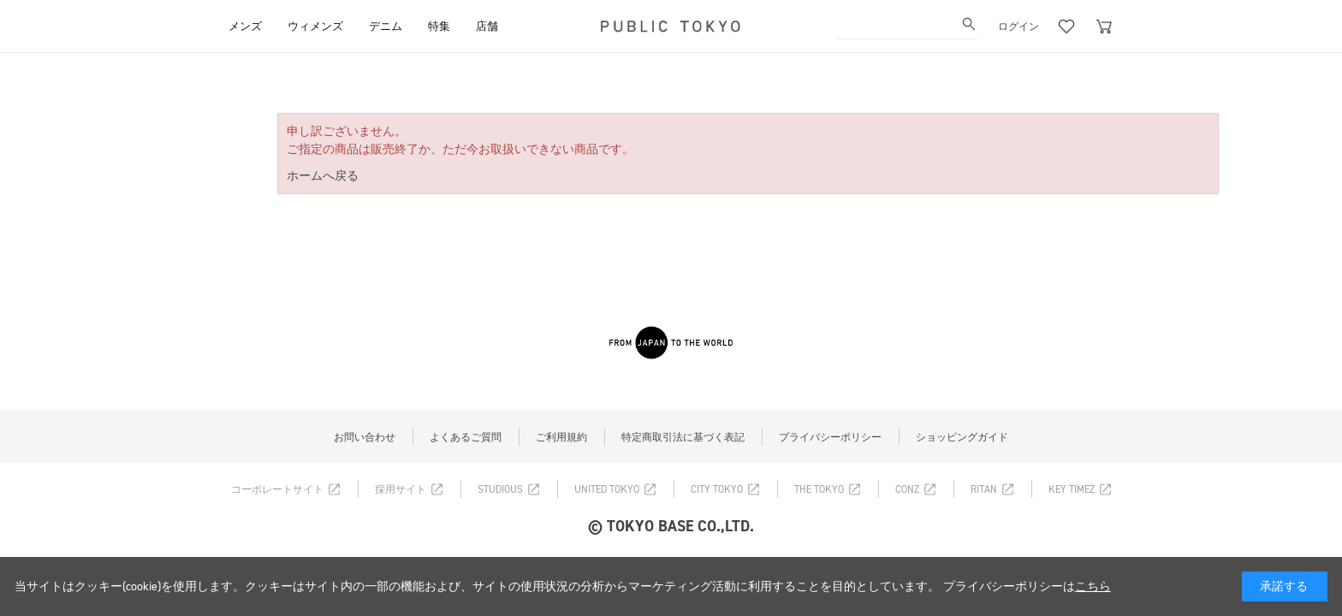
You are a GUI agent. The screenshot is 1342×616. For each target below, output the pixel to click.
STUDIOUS (500, 489)
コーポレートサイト (277, 489)
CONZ (907, 489)
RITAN (984, 489)
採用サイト (400, 489)
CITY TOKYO (717, 489)
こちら (1093, 586)
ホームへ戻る (323, 176)
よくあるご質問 (466, 437)
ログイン (1018, 26)
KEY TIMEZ (1071, 489)
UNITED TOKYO (606, 489)
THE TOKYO (819, 489)
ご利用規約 (561, 437)
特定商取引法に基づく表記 (683, 437)
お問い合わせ (364, 437)
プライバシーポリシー (830, 437)
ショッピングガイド (962, 437)
